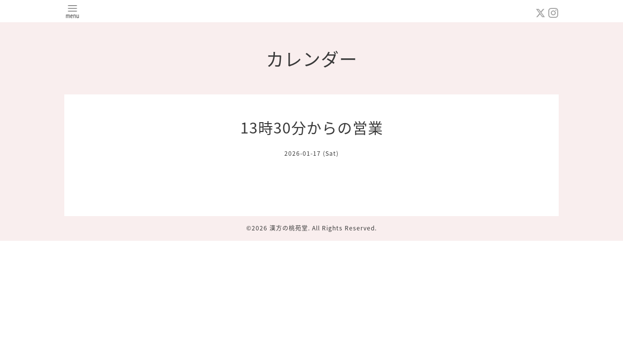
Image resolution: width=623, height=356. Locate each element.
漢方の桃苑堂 (288, 227)
